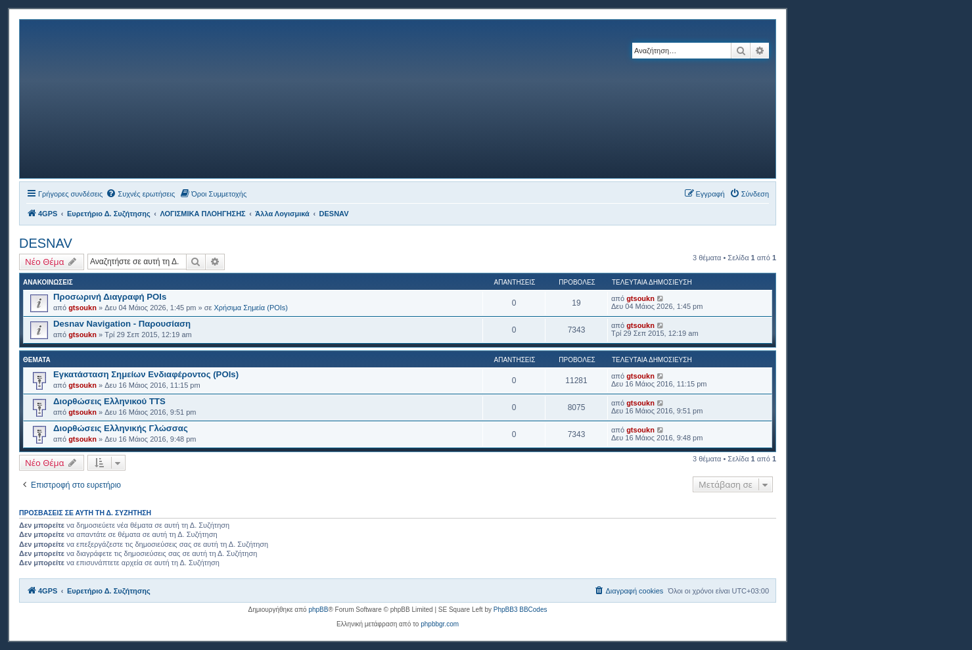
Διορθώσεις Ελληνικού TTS (109, 401)
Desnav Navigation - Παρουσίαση (122, 324)
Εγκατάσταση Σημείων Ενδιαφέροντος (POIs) (146, 374)
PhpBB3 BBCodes (520, 609)
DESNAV (45, 243)
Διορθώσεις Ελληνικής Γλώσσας (120, 428)
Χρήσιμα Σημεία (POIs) (251, 308)
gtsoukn (82, 308)
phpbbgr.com (440, 624)
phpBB (318, 609)
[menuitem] (140, 194)
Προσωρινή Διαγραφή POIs (109, 297)
